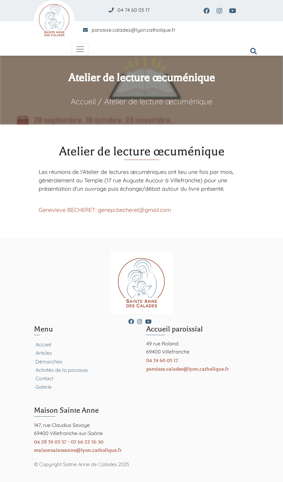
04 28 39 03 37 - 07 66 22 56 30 (68, 442)
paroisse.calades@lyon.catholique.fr (133, 30)
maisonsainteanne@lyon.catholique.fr (78, 450)
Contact (44, 378)
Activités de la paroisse (62, 370)
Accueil (83, 101)
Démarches (49, 361)
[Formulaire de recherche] (253, 51)
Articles (44, 353)
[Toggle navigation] (80, 49)
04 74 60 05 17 (134, 10)
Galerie (44, 387)
